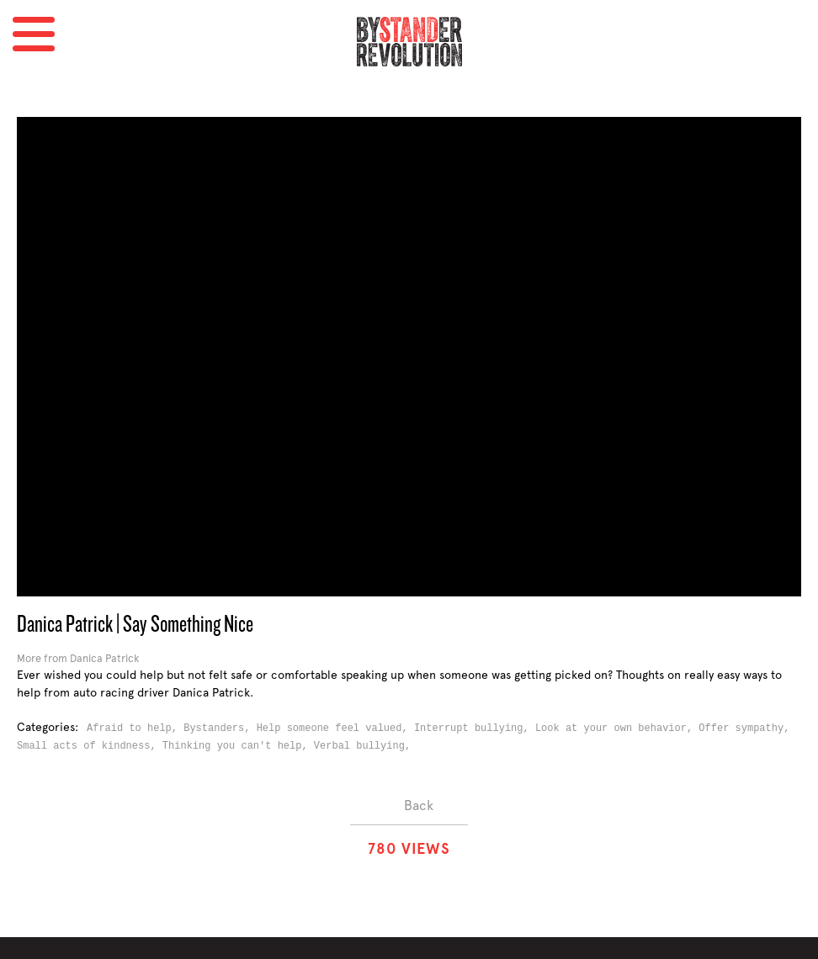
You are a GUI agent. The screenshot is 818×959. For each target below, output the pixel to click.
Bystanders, (219, 728)
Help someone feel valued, (335, 728)
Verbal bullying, (365, 746)
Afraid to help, (135, 728)
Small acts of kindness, (89, 746)
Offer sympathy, (746, 728)
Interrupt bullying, (474, 728)
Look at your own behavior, (616, 728)
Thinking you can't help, (238, 746)
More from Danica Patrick (78, 658)
